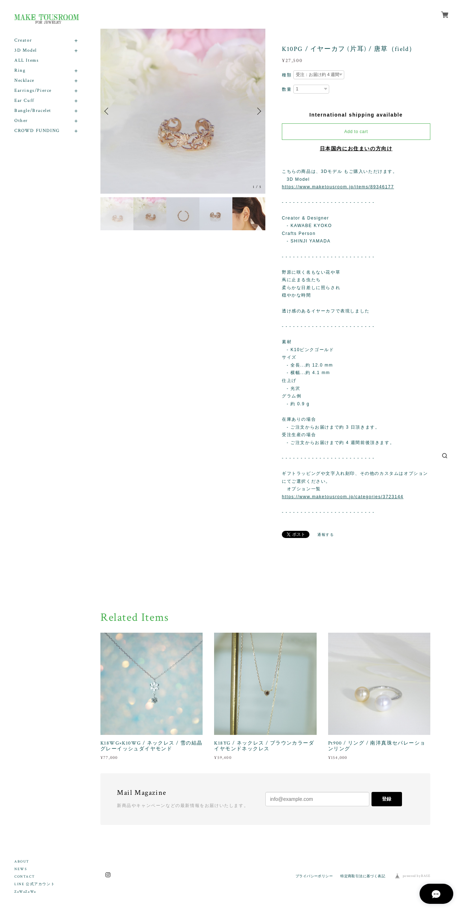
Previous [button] (107, 111)
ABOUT (21, 861)
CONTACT (24, 876)
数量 (287, 89)
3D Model (25, 50)
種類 (287, 74)
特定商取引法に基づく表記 (362, 876)
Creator (23, 40)
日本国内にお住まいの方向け (356, 148)
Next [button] (258, 111)
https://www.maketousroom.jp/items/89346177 (338, 186)
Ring (19, 70)
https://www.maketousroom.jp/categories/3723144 (342, 496)
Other (21, 120)
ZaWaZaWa (25, 891)
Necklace (24, 80)
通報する (325, 535)
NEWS (20, 869)
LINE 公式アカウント (34, 884)
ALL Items (26, 60)
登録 (386, 799)
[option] (182, 111)
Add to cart (356, 131)
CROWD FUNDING (37, 130)
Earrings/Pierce (33, 90)
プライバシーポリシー (314, 876)
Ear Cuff (24, 100)
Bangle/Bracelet (32, 110)
